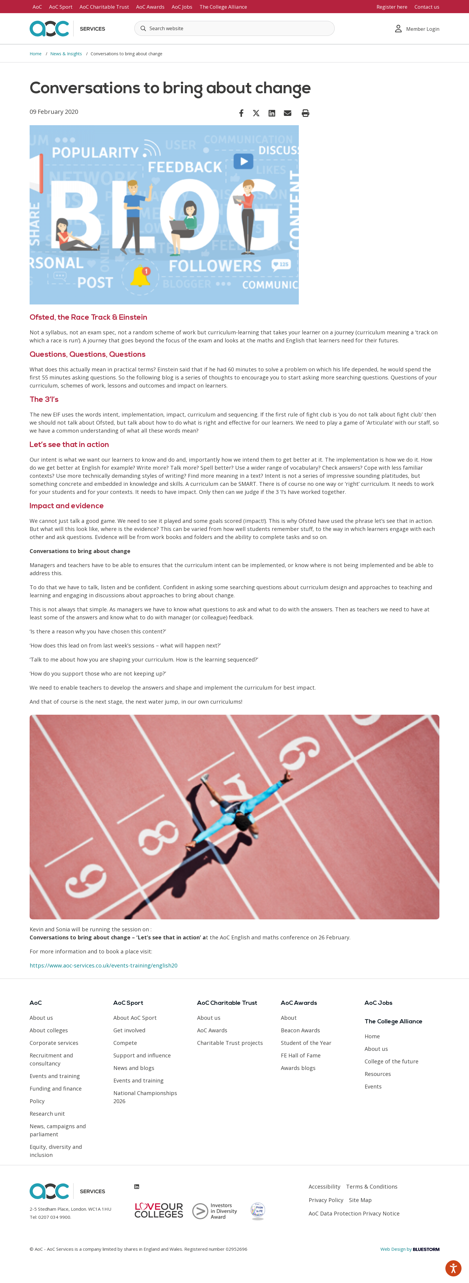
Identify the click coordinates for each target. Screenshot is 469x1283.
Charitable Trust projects (230, 1042)
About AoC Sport (135, 1017)
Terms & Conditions (372, 1186)
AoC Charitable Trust (104, 6)
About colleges (49, 1030)
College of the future (391, 1061)
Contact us (427, 6)
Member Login (417, 28)
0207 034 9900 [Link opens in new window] (54, 1217)
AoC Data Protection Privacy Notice (354, 1213)
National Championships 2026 (145, 1097)
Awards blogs (298, 1067)
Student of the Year (306, 1042)
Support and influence (142, 1055)
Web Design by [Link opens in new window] (409, 1249)
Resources (378, 1073)
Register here (392, 6)
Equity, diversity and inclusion (56, 1150)
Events (373, 1086)
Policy (37, 1101)
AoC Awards (150, 6)
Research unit (47, 1113)
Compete (125, 1042)
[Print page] (305, 113)
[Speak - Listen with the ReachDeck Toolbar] (453, 1268)
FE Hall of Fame (301, 1055)
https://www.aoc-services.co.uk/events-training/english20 (103, 965)
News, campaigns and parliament (58, 1130)
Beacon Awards (300, 1030)
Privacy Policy (326, 1200)
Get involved (129, 1030)
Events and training (55, 1076)
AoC (37, 6)
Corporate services (54, 1042)
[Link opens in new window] (241, 113)
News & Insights (66, 53)
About (289, 1017)
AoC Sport (60, 6)
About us (41, 1017)
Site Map (360, 1200)
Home (36, 53)
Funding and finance (56, 1088)
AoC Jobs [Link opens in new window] (182, 6)
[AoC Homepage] (67, 28)
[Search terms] (234, 28)
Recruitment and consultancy (51, 1059)
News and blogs (133, 1067)
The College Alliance (223, 6)
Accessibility (324, 1186)
